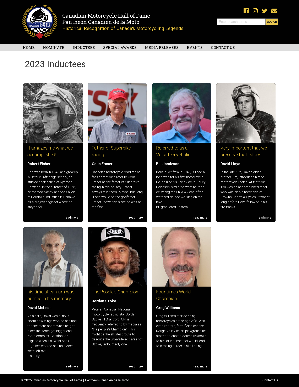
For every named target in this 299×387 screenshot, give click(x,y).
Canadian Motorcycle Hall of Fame (106, 15)
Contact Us (223, 47)
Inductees (84, 47)
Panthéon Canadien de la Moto (100, 21)
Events (195, 47)
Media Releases (162, 47)
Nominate (53, 47)
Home (29, 47)
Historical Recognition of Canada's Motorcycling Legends (122, 28)
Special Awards (120, 47)
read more (71, 217)
